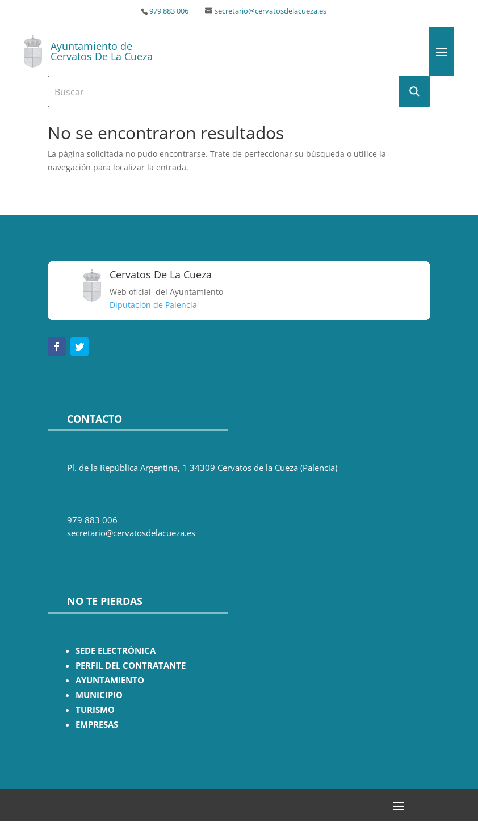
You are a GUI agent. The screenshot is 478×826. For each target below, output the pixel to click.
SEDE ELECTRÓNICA (116, 651)
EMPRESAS (97, 725)
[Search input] (224, 91)
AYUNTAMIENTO (110, 680)
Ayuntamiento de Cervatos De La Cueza (102, 51)
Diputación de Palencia (153, 304)
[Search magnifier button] (414, 91)
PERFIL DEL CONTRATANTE (131, 665)
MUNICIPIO (99, 695)
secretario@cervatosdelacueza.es (270, 11)
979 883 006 (168, 11)
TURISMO (95, 710)
